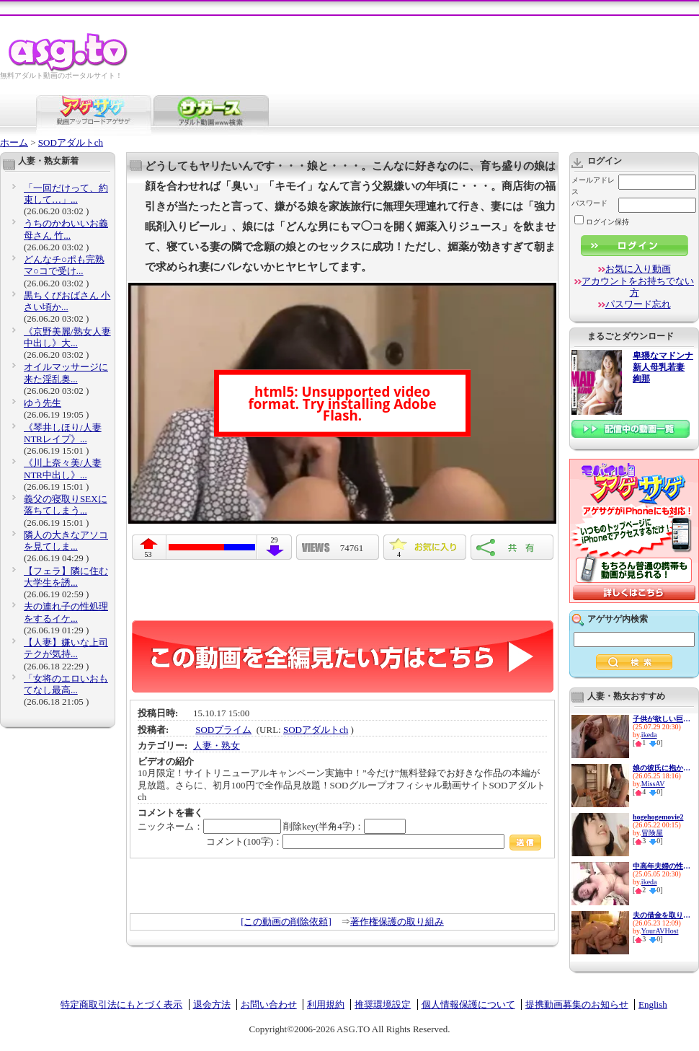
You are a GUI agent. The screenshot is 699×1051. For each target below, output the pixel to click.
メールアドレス (593, 185)
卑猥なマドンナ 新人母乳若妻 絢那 (663, 367)
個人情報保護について (468, 1004)
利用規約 (325, 1004)
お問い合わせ (269, 1004)
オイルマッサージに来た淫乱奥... (66, 372)
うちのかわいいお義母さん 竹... (66, 229)
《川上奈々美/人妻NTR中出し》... (63, 468)
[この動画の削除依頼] (286, 921)
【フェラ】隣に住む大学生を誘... (66, 577)
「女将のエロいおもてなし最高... (66, 684)
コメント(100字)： (373, 841)
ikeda (649, 735)
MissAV (653, 784)
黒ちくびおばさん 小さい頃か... (67, 301)
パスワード (589, 203)
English (652, 1004)
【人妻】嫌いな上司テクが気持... (66, 648)
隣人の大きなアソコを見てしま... (66, 540)
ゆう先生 (42, 402)
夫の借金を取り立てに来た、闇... (661, 915)
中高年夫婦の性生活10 (661, 866)
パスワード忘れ (638, 304)
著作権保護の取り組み (397, 921)
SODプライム (223, 729)
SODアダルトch (70, 142)
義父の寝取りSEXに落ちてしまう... (65, 504)
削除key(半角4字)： (344, 826)
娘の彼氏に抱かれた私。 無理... (661, 768)
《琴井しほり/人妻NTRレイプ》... (63, 433)
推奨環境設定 (383, 1004)
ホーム (14, 142)
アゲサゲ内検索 (617, 619)
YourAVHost (660, 931)
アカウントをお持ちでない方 (638, 287)
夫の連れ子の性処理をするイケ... (66, 612)
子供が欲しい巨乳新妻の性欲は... (661, 719)
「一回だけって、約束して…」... (66, 194)
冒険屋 (652, 833)
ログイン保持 (601, 222)
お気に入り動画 (638, 268)
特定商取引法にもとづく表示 (121, 1004)
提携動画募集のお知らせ (576, 1004)
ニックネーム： (209, 826)
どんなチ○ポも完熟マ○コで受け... (64, 265)
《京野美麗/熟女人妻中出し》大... (67, 337)
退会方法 (212, 1004)
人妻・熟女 (216, 745)
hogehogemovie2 (658, 817)
